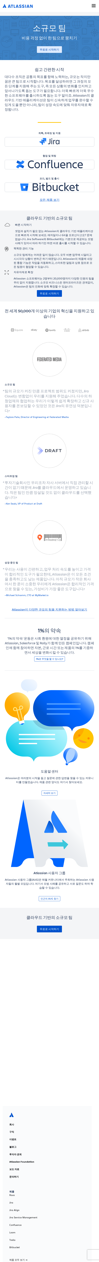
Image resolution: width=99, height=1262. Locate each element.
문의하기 (14, 1176)
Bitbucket (14, 1247)
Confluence (15, 1225)
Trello (12, 1240)
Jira (11, 1202)
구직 (11, 1132)
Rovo (12, 1195)
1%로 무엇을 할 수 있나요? (49, 658)
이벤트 (12, 1139)
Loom (12, 1232)
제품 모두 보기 (18, 1259)
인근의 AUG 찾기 (49, 898)
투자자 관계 (15, 1154)
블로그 (12, 1147)
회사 (11, 1124)
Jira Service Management (23, 1217)
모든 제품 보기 (49, 200)
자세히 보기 (49, 793)
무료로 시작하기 (49, 49)
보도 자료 (14, 1169)
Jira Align (14, 1210)
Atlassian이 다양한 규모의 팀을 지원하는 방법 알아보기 (49, 609)
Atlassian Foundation (21, 1161)
